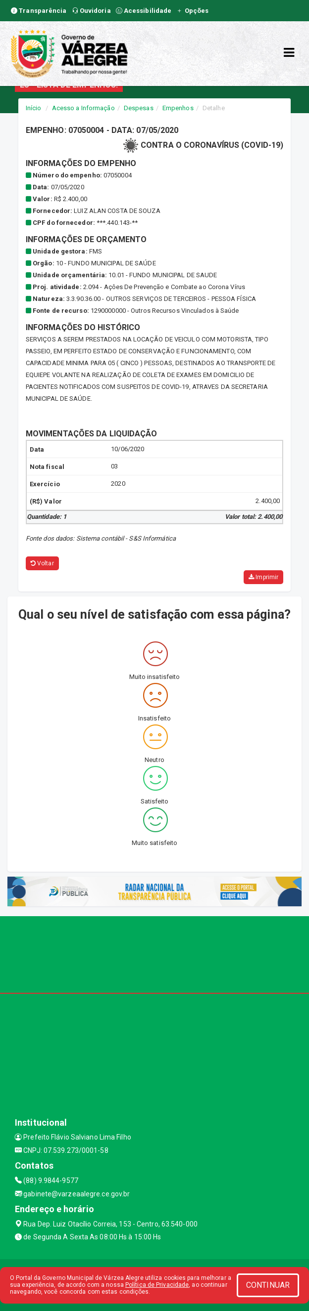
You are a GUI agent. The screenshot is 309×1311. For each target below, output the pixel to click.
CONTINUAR (268, 1285)
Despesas (139, 108)
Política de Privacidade (157, 1284)
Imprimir (263, 577)
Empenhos (178, 108)
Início (34, 108)
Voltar (42, 563)
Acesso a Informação (83, 108)
